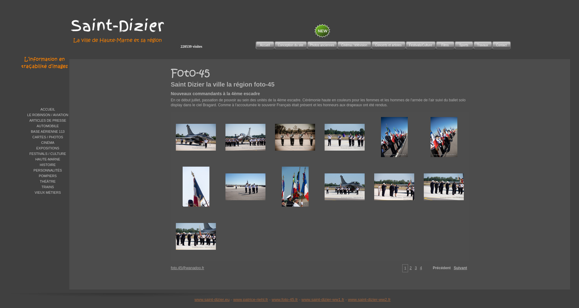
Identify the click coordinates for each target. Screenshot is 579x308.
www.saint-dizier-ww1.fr (323, 299)
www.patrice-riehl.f (250, 299)
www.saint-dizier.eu (211, 299)
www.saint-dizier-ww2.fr (369, 299)
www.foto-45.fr (285, 299)
